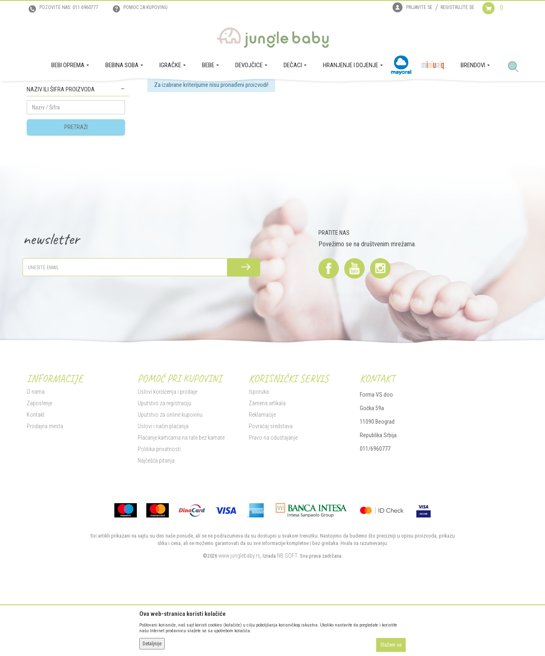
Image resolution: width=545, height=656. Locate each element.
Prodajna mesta (45, 505)
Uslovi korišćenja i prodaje (167, 471)
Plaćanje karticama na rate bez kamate (181, 516)
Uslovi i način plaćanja (163, 505)
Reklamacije (262, 493)
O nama (36, 471)
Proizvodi (66, 90)
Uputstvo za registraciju (164, 482)
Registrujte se (457, 7)
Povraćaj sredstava (271, 505)
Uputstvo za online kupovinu (170, 493)
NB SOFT (287, 634)
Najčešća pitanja (156, 539)
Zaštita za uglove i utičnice (61, 144)
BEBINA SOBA (95, 90)
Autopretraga (263, 120)
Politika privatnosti (159, 528)
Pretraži (76, 206)
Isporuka (259, 471)
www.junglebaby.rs (239, 634)
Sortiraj (297, 120)
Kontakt (36, 493)
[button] (516, 67)
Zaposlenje (39, 482)
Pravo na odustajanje (273, 516)
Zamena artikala (267, 482)
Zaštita (122, 90)
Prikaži (409, 120)
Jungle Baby (39, 90)
